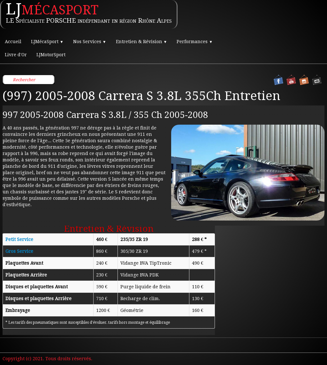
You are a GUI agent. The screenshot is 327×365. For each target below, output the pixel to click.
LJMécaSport (47, 41)
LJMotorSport (50, 54)
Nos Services (89, 41)
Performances (195, 41)
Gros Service (19, 251)
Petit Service (19, 239)
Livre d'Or (16, 54)
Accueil (13, 41)
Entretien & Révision (141, 41)
